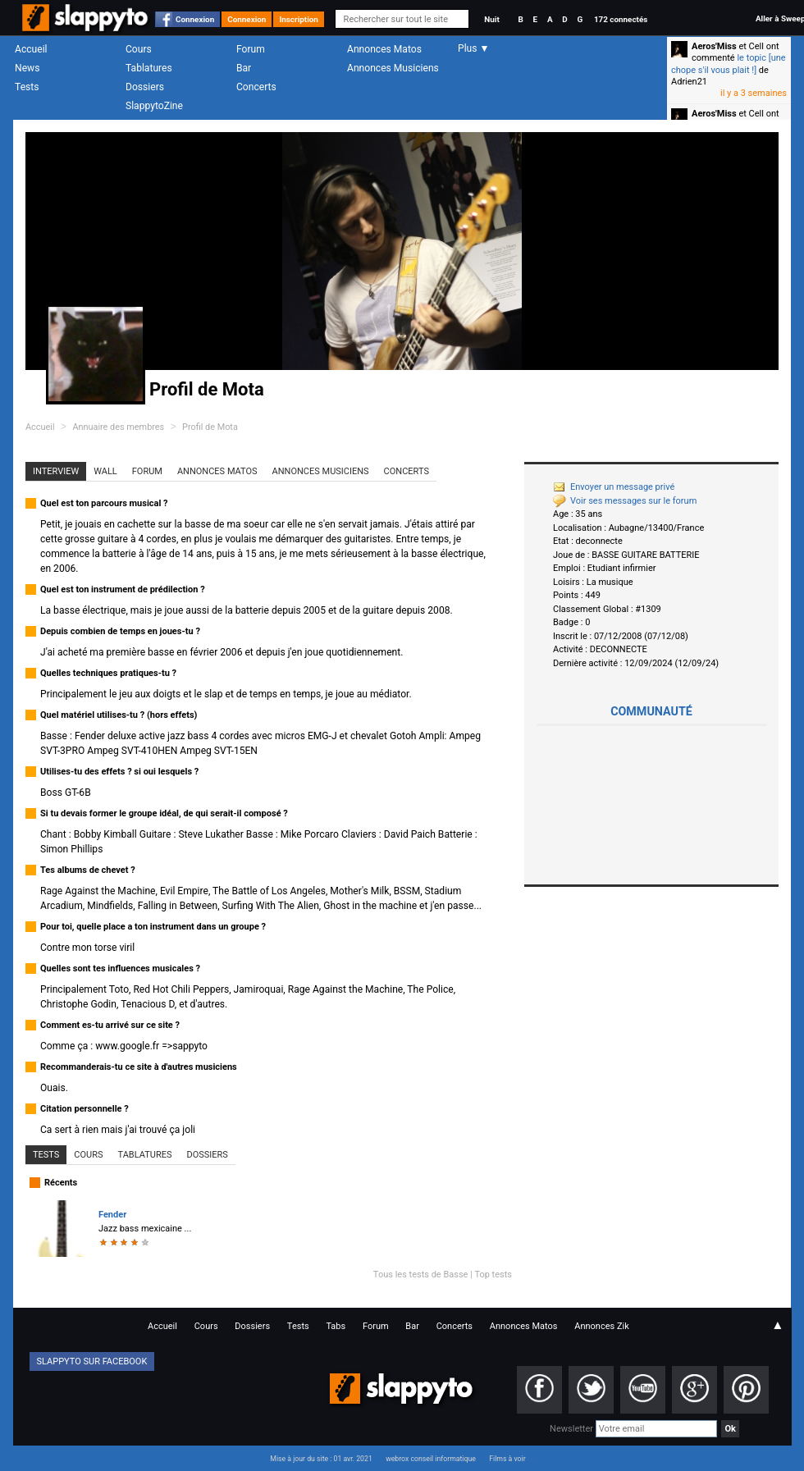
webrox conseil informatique (431, 1459)
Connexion (195, 19)
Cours (139, 49)
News (27, 68)
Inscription (298, 19)
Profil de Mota (210, 427)
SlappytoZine (154, 106)
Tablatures (149, 68)
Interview (56, 471)
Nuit (491, 19)
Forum (250, 49)
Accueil (31, 49)
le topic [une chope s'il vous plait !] (728, 64)
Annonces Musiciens (393, 68)
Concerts (256, 87)
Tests (27, 87)
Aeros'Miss (714, 46)
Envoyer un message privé (613, 487)
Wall (105, 471)
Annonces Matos (384, 49)
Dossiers (145, 87)
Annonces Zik (601, 1326)
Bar (243, 68)
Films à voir (507, 1459)
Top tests (493, 1274)
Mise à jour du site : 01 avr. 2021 (321, 1459)
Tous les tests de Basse (420, 1274)
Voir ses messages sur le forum (625, 501)
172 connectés (620, 19)
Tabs (335, 1326)
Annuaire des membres (118, 427)
